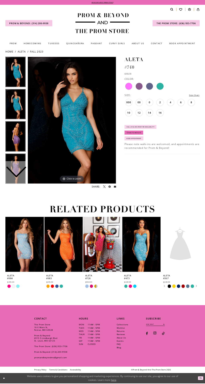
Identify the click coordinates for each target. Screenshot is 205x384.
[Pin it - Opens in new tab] (110, 187)
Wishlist (121, 328)
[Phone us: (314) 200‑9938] (28, 24)
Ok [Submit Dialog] (200, 378)
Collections (122, 325)
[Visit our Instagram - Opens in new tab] (154, 335)
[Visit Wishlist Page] (180, 10)
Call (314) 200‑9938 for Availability (145, 129)
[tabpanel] (72, 121)
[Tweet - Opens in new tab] (104, 187)
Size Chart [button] (192, 96)
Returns (121, 331)
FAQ (119, 344)
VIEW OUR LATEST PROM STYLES (102, 2)
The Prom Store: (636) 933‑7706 (51, 346)
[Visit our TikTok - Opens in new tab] (163, 334)
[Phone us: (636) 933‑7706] (176, 24)
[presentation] (24, 244)
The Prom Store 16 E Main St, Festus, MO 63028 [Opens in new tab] (43, 328)
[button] (189, 10)
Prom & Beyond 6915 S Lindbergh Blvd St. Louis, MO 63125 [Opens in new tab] (45, 339)
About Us (121, 338)
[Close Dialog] (4, 378)
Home (9, 52)
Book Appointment (137, 143)
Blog (119, 348)
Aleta (22, 52)
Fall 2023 (36, 52)
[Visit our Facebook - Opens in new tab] (147, 334)
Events (120, 341)
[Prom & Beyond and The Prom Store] (102, 24)
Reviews (121, 334)
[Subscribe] (169, 325)
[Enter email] (158, 325)
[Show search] (171, 10)
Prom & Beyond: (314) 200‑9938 (50, 352)
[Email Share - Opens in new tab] (115, 187)
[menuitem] (28, 24)
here (113, 380)
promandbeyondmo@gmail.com (50, 358)
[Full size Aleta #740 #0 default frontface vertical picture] (72, 121)
